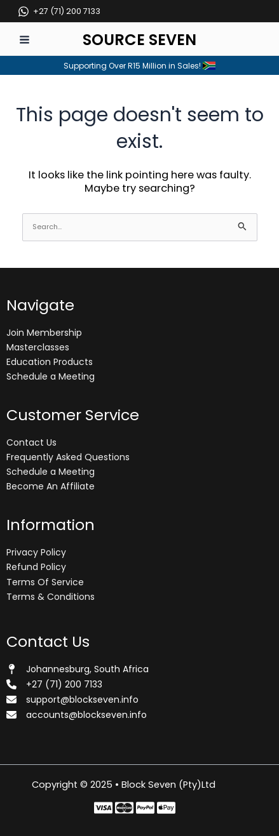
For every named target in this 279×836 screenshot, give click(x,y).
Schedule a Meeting (50, 376)
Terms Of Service (45, 582)
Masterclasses (37, 347)
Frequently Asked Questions (68, 457)
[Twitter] (124, 808)
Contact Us (31, 442)
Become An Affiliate (50, 486)
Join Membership (44, 332)
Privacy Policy (36, 552)
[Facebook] (103, 808)
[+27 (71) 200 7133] (59, 11)
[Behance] (166, 808)
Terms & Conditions (50, 596)
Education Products (49, 361)
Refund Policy (36, 567)
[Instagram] (145, 808)
